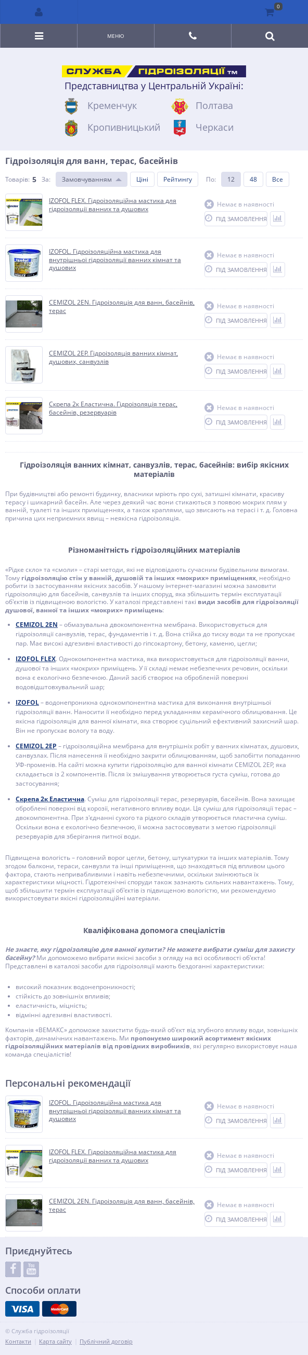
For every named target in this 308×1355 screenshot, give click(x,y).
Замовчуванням (87, 179)
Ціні (142, 179)
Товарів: (17, 179)
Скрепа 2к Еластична (50, 799)
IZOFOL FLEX (36, 658)
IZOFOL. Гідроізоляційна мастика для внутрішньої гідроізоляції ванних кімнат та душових (115, 1111)
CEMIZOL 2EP (36, 746)
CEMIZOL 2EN (37, 624)
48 (253, 179)
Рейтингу (177, 179)
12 (231, 179)
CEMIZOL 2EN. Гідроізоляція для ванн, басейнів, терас (122, 1205)
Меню (115, 35)
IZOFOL (27, 702)
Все (277, 179)
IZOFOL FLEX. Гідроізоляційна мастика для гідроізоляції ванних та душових (112, 1156)
